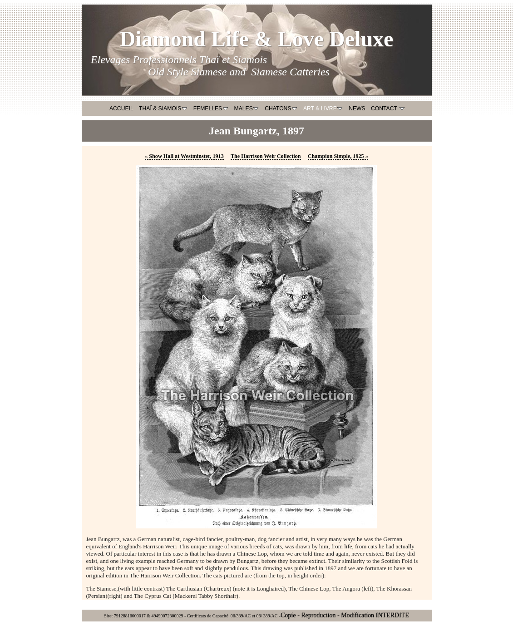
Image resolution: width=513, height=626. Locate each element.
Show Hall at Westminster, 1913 (184, 156)
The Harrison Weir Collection (266, 156)
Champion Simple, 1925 (338, 156)
